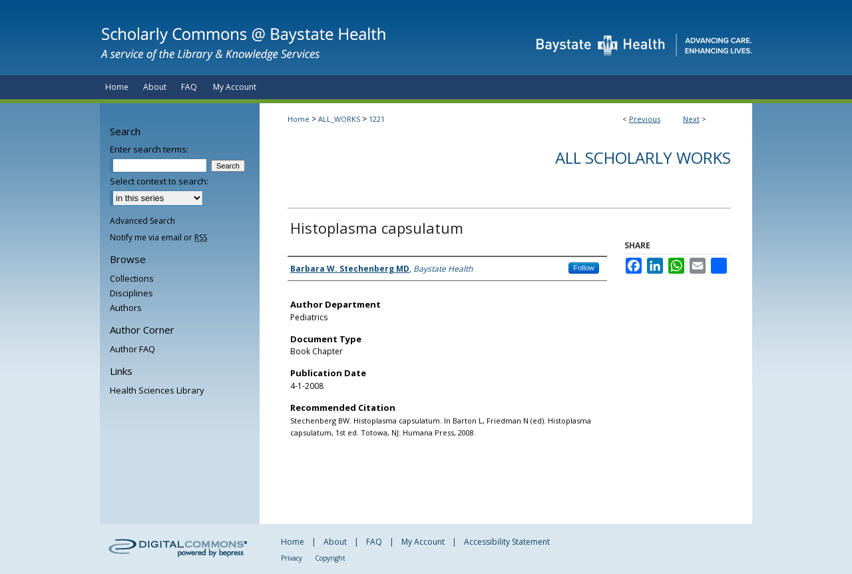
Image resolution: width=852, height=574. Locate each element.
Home (299, 119)
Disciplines (131, 293)
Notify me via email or (158, 237)
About (335, 541)
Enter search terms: (149, 149)
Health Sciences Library (157, 390)
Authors (126, 308)
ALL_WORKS (339, 119)
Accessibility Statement (507, 541)
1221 (377, 119)
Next (691, 119)
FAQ (374, 541)
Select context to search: (159, 181)
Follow (583, 268)
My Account (423, 541)
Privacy (291, 558)
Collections (132, 278)
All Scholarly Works (643, 157)
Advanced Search (142, 220)
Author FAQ (132, 349)
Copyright (330, 558)
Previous (644, 119)
